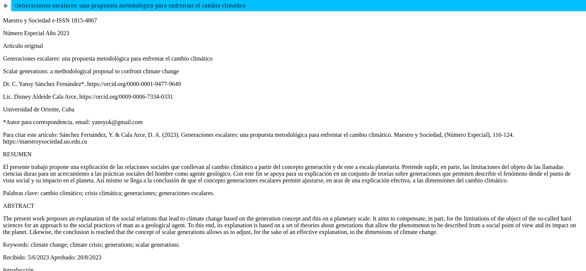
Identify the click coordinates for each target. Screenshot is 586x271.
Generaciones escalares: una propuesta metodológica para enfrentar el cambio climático (130, 5)
